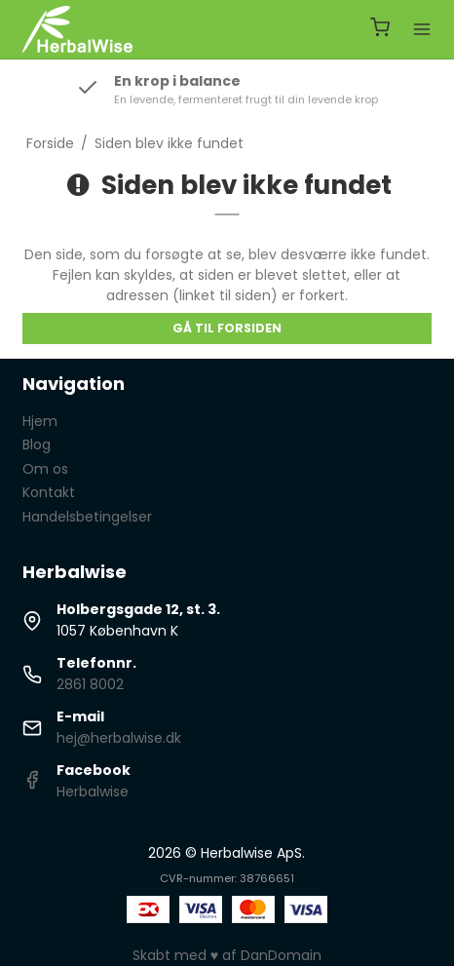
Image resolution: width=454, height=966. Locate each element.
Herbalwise (93, 791)
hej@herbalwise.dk (119, 738)
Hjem (39, 421)
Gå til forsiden (227, 328)
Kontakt (48, 492)
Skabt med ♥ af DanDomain (227, 955)
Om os (45, 469)
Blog (36, 444)
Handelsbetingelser (87, 516)
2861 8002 (90, 684)
